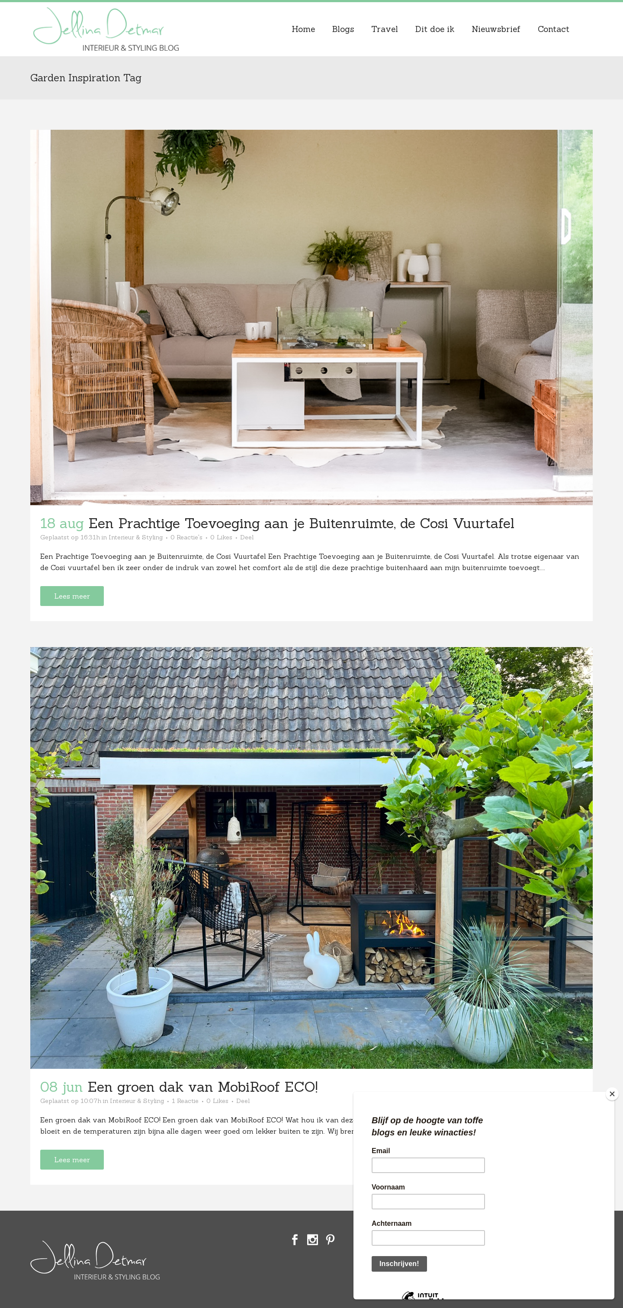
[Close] (612, 1093)
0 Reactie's (186, 537)
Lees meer (72, 596)
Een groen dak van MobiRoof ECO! (202, 1087)
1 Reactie (185, 1101)
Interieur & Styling (136, 537)
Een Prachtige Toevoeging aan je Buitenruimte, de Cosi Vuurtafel (301, 523)
